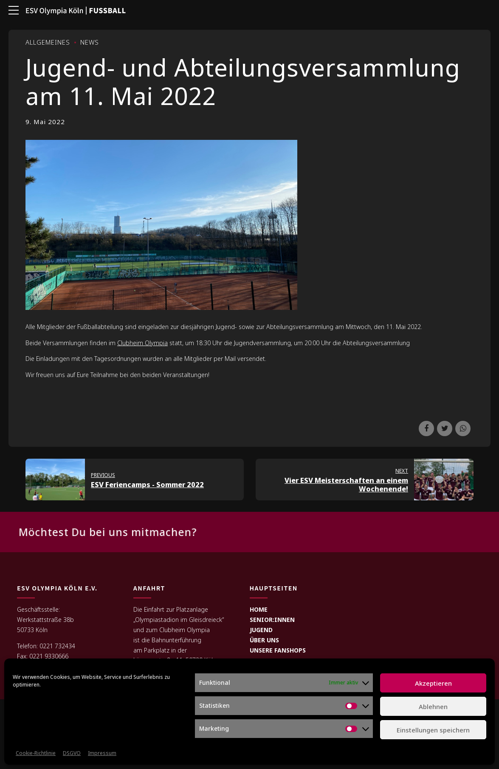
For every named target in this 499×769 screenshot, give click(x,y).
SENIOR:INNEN (272, 620)
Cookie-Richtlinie (36, 753)
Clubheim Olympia (142, 343)
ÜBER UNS (264, 640)
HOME (259, 610)
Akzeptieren (433, 683)
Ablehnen (433, 706)
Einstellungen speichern (433, 730)
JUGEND (261, 630)
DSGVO (72, 753)
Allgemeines (47, 42)
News (89, 42)
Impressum (102, 753)
